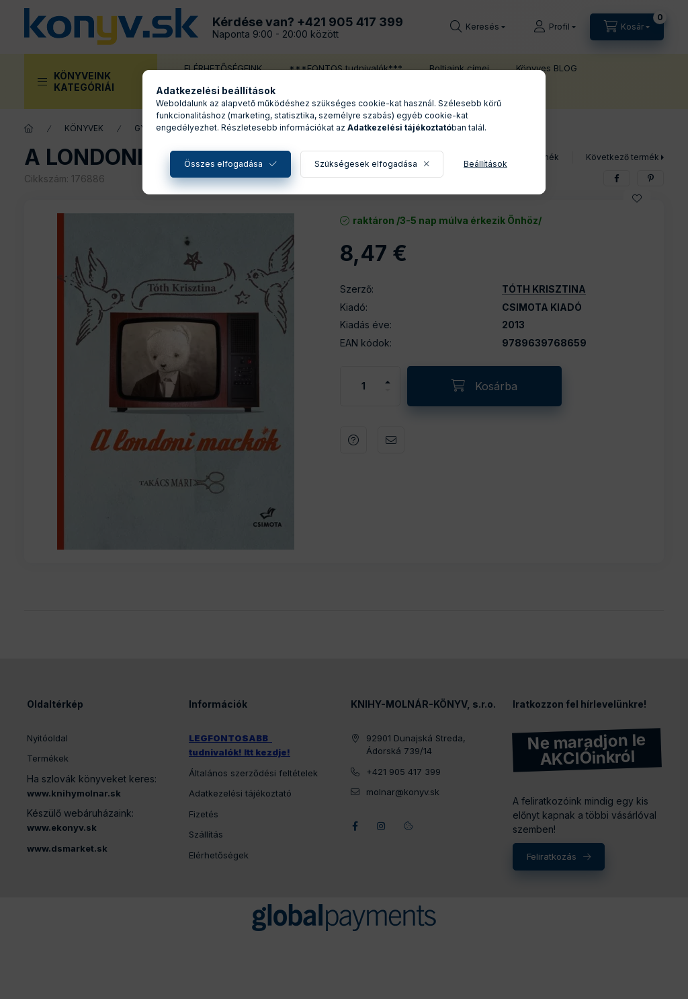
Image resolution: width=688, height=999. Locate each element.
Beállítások (485, 164)
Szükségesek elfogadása (365, 164)
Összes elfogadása (223, 164)
